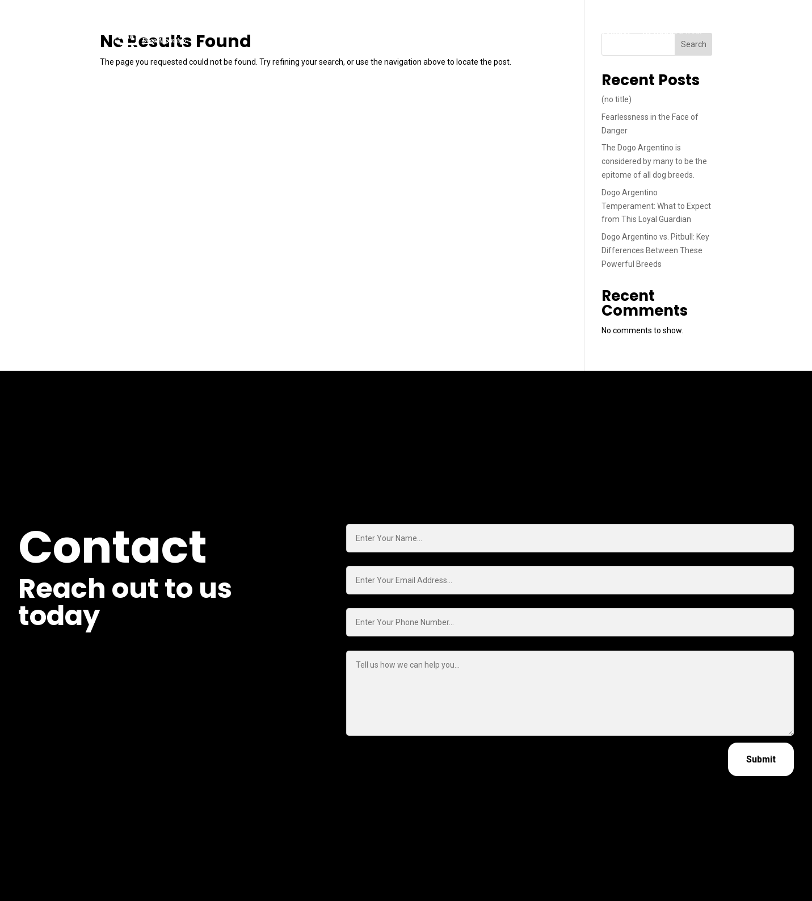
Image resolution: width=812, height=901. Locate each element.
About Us (502, 30)
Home (300, 30)
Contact (615, 30)
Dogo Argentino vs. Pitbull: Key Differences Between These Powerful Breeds (655, 250)
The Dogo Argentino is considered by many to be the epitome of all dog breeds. (654, 161)
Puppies (339, 30)
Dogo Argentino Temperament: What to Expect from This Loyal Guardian (656, 206)
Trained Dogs (393, 30)
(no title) (616, 99)
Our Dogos (452, 30)
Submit (761, 759)
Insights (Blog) (559, 30)
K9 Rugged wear (672, 30)
